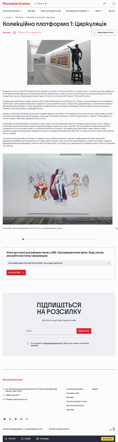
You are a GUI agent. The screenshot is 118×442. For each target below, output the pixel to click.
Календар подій (72, 393)
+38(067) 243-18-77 (13, 395)
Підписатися (83, 331)
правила (34, 345)
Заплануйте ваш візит (12, 11)
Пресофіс (70, 410)
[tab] (23, 239)
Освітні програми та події (51, 11)
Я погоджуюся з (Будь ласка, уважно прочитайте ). (60, 344)
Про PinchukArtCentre (75, 406)
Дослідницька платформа (78, 11)
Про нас (112, 11)
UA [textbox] (104, 3)
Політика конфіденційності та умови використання (23, 429)
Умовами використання (53, 343)
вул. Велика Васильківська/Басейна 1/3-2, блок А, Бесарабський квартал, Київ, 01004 (31, 390)
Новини (95, 389)
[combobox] (105, 3)
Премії (99, 11)
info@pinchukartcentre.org (16, 399)
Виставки (31, 11)
